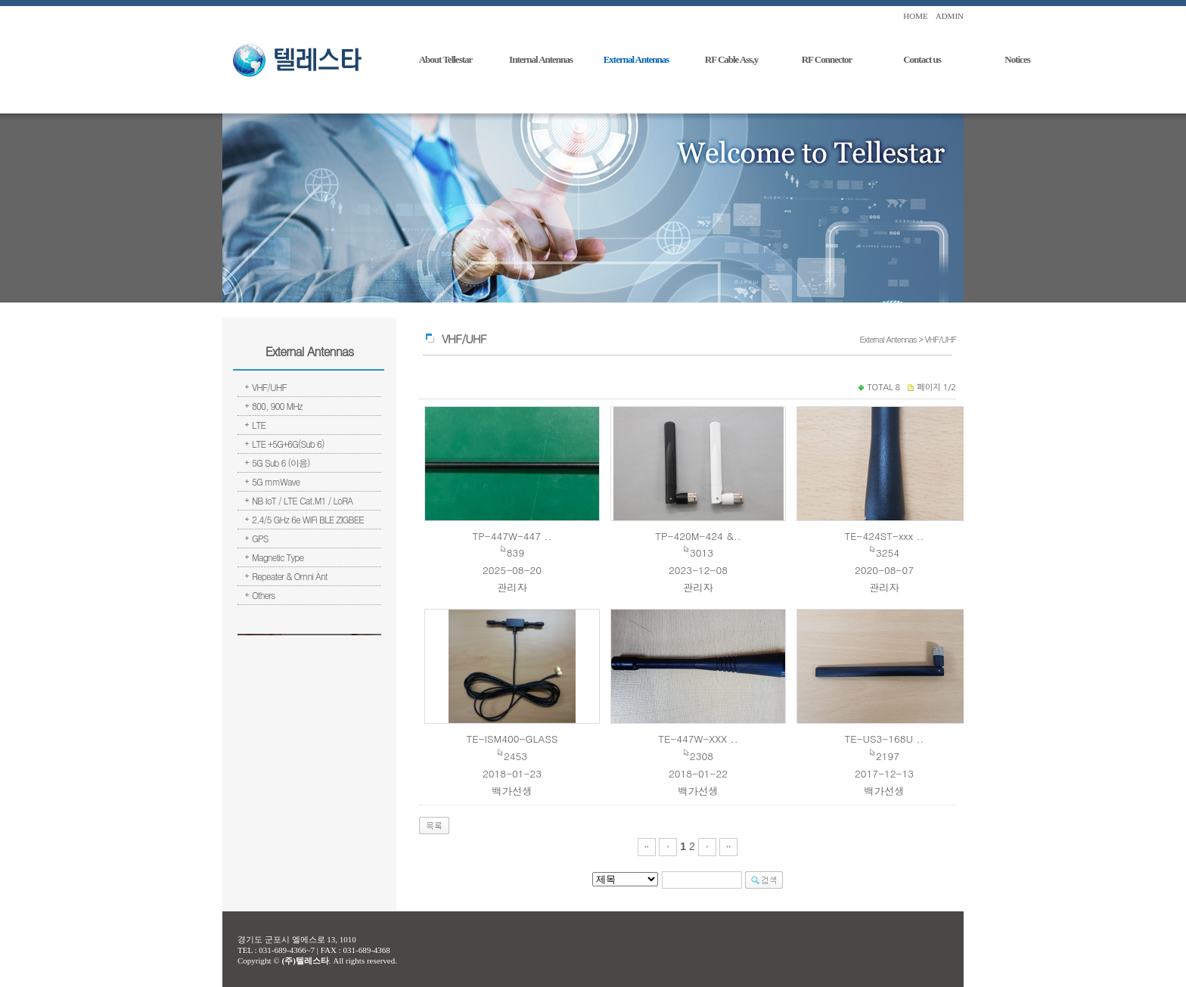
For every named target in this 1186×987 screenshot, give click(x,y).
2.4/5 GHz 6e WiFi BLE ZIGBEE (308, 519)
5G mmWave (276, 481)
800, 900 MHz (277, 405)
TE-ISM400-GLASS (511, 738)
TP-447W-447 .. (511, 536)
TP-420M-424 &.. (697, 536)
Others (263, 594)
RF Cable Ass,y (731, 59)
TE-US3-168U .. (884, 738)
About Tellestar (446, 59)
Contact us (922, 59)
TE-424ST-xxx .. (884, 536)
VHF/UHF (269, 386)
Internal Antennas (541, 59)
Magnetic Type (277, 557)
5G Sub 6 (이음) (281, 462)
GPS (260, 538)
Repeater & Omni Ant (290, 576)
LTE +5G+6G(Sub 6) (288, 443)
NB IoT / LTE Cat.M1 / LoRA (302, 500)
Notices (1016, 59)
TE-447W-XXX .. (698, 738)
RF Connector (827, 59)
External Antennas (636, 59)
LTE (258, 424)
